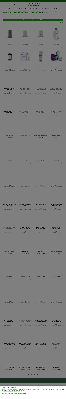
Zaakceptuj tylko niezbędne (6, 393)
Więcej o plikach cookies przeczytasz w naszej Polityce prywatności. (11, 391)
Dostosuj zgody (14, 393)
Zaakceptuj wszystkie (22, 393)
